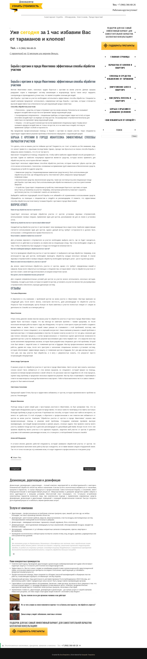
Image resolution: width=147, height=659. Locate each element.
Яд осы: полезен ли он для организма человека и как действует (43, 595)
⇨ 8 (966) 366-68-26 (26, 48)
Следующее (15, 469)
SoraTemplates (65, 654)
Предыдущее (89, 469)
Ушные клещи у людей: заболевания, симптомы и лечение (41, 614)
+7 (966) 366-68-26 (127, 4)
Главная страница (119, 56)
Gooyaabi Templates (88, 654)
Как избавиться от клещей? (120, 120)
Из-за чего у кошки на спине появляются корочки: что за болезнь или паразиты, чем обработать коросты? (58, 604)
